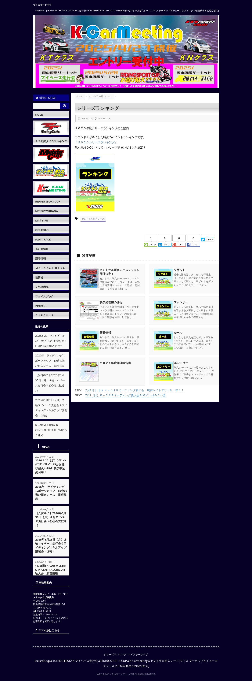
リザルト (179, 269)
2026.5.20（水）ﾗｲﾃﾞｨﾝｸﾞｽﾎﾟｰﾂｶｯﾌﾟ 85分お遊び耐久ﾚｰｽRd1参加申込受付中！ (51, 341)
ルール (178, 332)
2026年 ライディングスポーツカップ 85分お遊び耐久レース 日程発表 (50, 360)
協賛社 (39, 277)
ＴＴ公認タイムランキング (51, 141)
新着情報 (105, 332)
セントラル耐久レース (93, 218)
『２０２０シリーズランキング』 (96, 142)
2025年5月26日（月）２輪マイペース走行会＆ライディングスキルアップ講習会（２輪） (51, 545)
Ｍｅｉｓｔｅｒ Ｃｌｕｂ (50, 268)
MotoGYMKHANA (46, 211)
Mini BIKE (41, 220)
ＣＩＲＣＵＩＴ (44, 315)
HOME (39, 115)
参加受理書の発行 (111, 302)
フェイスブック (44, 296)
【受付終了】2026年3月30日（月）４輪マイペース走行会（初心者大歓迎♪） (51, 519)
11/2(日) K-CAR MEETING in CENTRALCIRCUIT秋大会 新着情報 (51, 569)
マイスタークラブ (42, 4)
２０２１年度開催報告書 (115, 363)
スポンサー (181, 302)
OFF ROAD (42, 230)
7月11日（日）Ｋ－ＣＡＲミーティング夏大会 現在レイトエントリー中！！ (134, 390)
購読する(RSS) (45, 97)
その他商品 (42, 287)
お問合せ (40, 306)
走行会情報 (42, 249)
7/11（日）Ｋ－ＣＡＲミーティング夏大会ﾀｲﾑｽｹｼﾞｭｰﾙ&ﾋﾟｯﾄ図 (125, 395)
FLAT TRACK (43, 239)
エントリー (181, 363)
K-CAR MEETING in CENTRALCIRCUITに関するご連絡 (51, 430)
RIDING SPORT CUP (47, 201)
